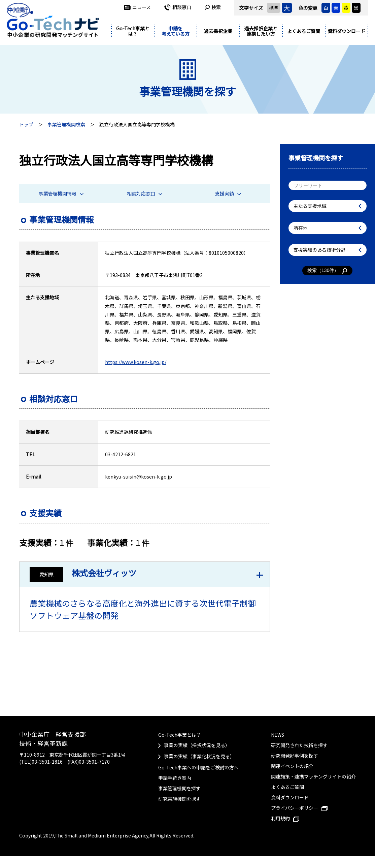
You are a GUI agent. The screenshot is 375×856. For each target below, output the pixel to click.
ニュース (137, 7)
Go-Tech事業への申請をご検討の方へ (198, 767)
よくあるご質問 (303, 31)
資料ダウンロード (346, 31)
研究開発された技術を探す (299, 745)
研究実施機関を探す (179, 798)
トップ (26, 124)
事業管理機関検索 (66, 124)
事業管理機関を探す (179, 788)
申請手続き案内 (174, 777)
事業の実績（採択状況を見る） (197, 745)
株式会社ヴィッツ (104, 573)
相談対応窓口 (144, 193)
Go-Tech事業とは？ (132, 31)
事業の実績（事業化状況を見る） (199, 756)
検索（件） (327, 271)
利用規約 (285, 818)
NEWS (277, 734)
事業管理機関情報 (61, 193)
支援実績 (228, 193)
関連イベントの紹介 (292, 766)
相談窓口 (177, 7)
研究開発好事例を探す (294, 755)
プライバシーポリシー (299, 807)
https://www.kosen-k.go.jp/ (135, 362)
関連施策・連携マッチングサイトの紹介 (313, 776)
